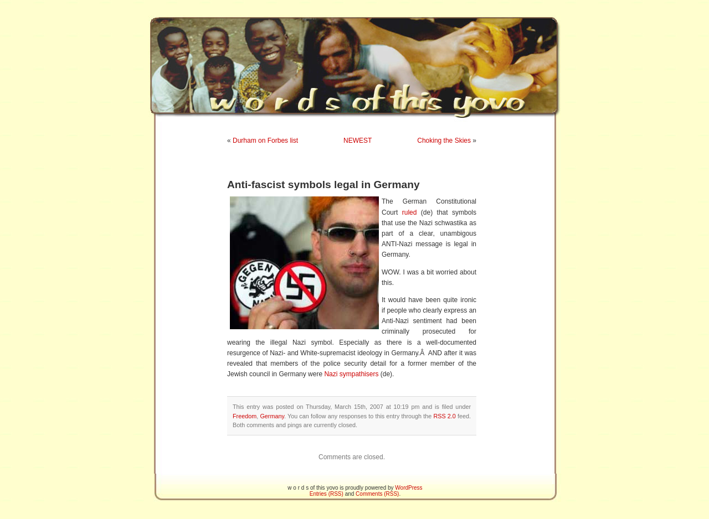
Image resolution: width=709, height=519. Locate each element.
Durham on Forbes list (265, 140)
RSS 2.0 (444, 416)
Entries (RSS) (326, 494)
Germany (272, 416)
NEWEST (357, 140)
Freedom (244, 416)
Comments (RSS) (377, 494)
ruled (409, 212)
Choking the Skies (444, 140)
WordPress (408, 488)
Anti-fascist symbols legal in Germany (323, 184)
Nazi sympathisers (351, 374)
